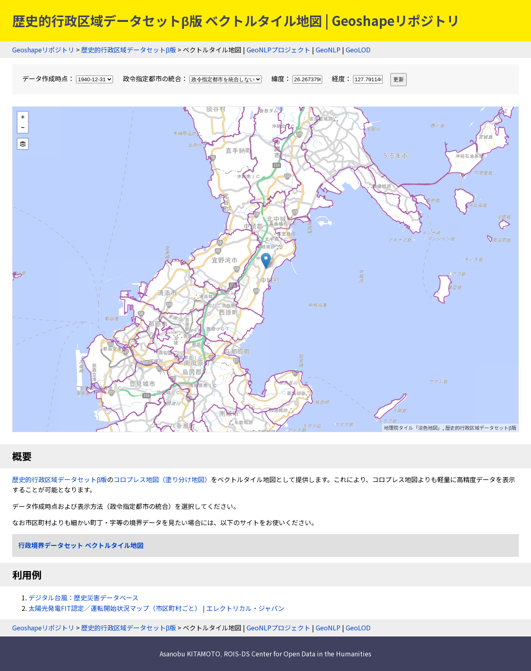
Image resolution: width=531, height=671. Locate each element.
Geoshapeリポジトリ (43, 49)
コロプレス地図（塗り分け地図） (162, 479)
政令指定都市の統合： (193, 78)
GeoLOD (358, 49)
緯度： (297, 78)
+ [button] (22, 117)
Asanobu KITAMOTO (190, 653)
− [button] (22, 127)
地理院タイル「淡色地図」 (413, 427)
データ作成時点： (68, 78)
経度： (358, 78)
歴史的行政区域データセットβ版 (128, 49)
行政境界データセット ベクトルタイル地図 (80, 545)
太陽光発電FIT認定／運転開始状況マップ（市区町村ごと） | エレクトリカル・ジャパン (156, 608)
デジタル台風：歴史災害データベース (83, 597)
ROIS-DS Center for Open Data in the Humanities (297, 653)
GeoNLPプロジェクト (278, 49)
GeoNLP (328, 49)
